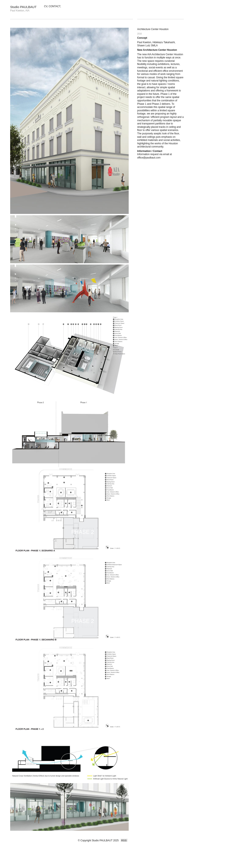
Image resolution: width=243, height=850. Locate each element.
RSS (124, 840)
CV (45, 6)
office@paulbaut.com (148, 157)
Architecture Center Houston (152, 29)
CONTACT (54, 6)
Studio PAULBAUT (23, 7)
